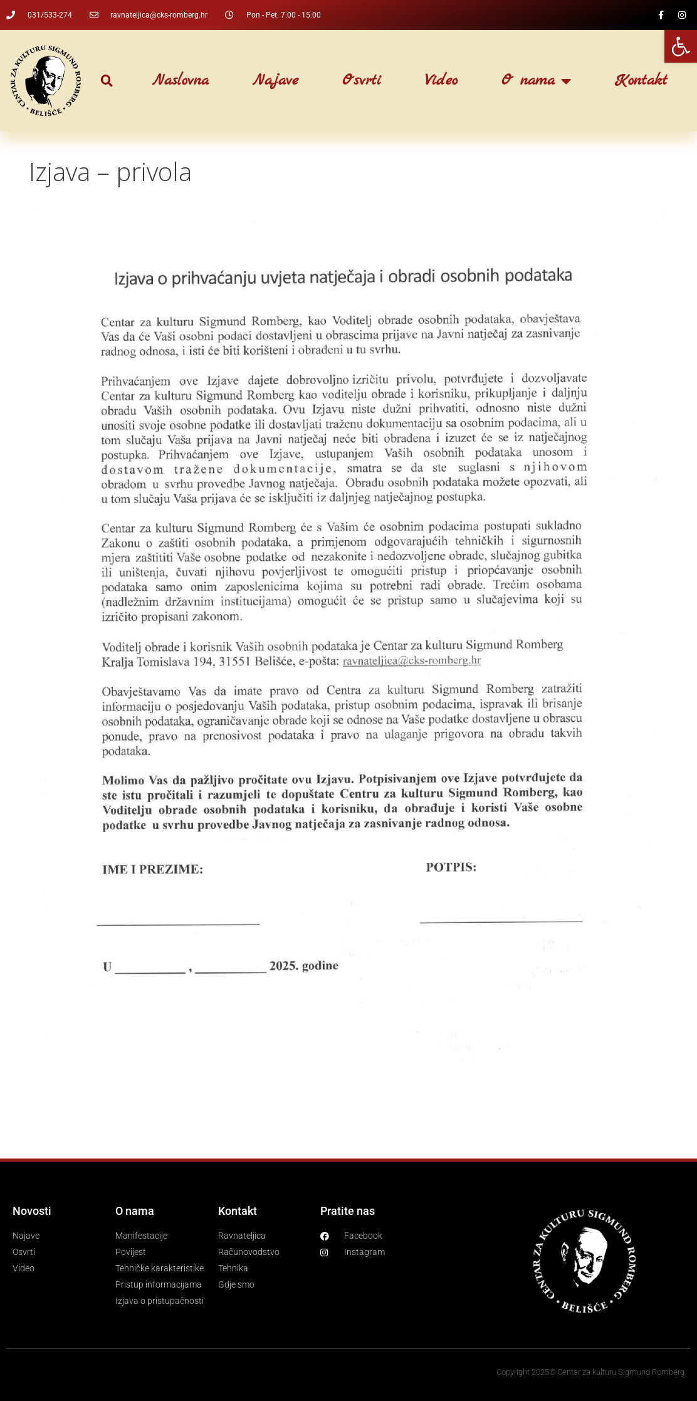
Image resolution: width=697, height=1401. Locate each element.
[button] (107, 81)
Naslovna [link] (180, 81)
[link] (680, 46)
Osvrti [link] (361, 81)
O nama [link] (536, 80)
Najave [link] (275, 81)
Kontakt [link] (641, 81)
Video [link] (441, 81)
